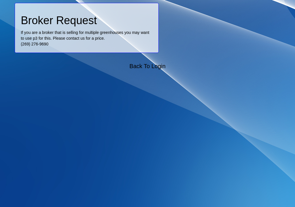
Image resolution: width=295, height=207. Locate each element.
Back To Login (147, 66)
